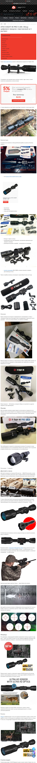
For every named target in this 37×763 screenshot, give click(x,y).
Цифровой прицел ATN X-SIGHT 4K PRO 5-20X (10, 198)
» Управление (4, 44)
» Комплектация (5, 38)
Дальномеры (23, 17)
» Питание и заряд (5, 52)
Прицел (2, 716)
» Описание (4, 40)
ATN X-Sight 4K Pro (8, 61)
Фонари (17, 17)
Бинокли (11, 17)
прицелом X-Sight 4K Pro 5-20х (16, 547)
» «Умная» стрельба (5, 48)
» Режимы (3, 42)
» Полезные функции (6, 54)
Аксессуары (31, 17)
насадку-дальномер (8, 270)
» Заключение (4, 58)
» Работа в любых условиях (7, 56)
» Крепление (4, 46)
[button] (31, 14)
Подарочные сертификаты (18, 20)
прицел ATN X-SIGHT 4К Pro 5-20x (13, 176)
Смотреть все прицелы (18, 100)
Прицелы (6, 17)
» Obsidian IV (4, 50)
